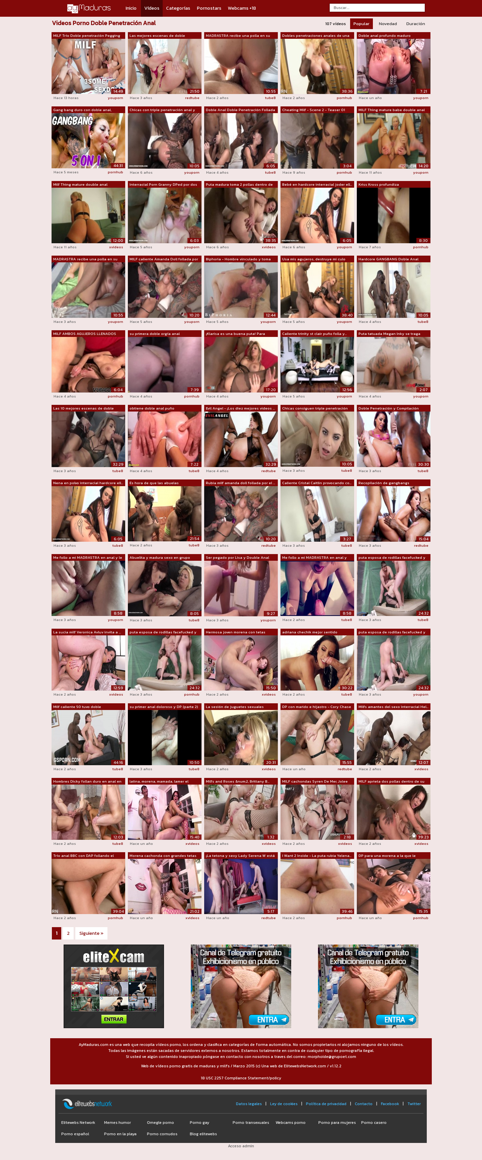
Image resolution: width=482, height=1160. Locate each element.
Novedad (388, 23)
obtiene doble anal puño (152, 408)
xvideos (116, 247)
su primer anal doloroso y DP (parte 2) (164, 706)
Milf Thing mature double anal (80, 184)
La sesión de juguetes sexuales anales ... (235, 707)
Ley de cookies (284, 1104)
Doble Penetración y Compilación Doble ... (388, 409)
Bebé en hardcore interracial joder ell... (317, 184)
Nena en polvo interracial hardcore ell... (88, 482)
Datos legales (249, 1104)
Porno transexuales (251, 1123)
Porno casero (374, 1123)
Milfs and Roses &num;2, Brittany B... (237, 781)
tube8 (270, 97)
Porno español (75, 1134)
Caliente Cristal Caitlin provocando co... (316, 482)
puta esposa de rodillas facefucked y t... (391, 558)
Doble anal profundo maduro (384, 35)
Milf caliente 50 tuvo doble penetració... (77, 707)
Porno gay (199, 1123)
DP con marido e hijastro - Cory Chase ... (316, 707)
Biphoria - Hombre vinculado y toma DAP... (238, 259)
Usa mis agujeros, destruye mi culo (313, 259)
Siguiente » (91, 933)
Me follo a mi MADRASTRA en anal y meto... (314, 558)
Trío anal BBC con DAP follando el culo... (83, 856)
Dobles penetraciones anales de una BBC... (315, 36)
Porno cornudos (162, 1134)
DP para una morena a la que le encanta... (387, 856)
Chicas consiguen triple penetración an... (315, 409)
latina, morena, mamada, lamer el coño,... (159, 782)
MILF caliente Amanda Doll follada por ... (164, 259)
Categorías (178, 8)
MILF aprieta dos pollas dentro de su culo (391, 782)
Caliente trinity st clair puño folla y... (314, 333)
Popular (361, 23)
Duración (415, 23)
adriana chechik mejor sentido (309, 632)
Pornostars (209, 8)
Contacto (364, 1104)
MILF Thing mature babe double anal (391, 109)
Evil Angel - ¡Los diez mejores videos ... (240, 408)
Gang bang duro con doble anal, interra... (82, 110)
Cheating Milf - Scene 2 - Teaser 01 (313, 109)
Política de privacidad (326, 1104)
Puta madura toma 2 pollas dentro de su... (239, 185)
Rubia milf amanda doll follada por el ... (240, 482)
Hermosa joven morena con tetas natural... (235, 632)
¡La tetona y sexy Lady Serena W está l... (240, 856)
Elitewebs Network (78, 1123)
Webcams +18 (242, 8)
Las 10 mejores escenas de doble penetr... (83, 409)
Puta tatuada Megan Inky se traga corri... (389, 334)
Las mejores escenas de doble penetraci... (157, 36)
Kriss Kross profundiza (378, 184)
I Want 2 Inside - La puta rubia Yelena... (316, 855)
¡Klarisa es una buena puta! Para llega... (235, 334)
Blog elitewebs (203, 1134)
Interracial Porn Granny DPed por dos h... (163, 185)
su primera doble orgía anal (155, 333)
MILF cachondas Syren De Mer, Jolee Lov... (315, 782)
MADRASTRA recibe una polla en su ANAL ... (238, 36)
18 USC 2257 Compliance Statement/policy (241, 1078)
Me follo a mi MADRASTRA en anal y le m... (87, 558)
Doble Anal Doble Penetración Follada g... (240, 110)
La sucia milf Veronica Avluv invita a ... (87, 632)
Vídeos (151, 8)
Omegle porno (160, 1123)
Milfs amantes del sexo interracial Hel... (393, 706)
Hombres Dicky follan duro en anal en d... (87, 782)
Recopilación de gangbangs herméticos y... (383, 483)
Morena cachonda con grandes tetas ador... (163, 856)
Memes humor (117, 1123)
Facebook (390, 1104)
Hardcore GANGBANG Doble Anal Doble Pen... (388, 259)
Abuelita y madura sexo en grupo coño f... (160, 558)
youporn (115, 97)
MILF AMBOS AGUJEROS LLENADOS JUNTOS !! (84, 334)
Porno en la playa (120, 1134)
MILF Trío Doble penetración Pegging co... (86, 36)
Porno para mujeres (337, 1123)
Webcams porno (290, 1123)
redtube (192, 97)
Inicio (131, 8)
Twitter (414, 1104)
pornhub (344, 97)
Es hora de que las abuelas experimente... (154, 483)
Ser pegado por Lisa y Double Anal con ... (237, 558)
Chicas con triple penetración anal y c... (162, 110)
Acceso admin (241, 1146)
